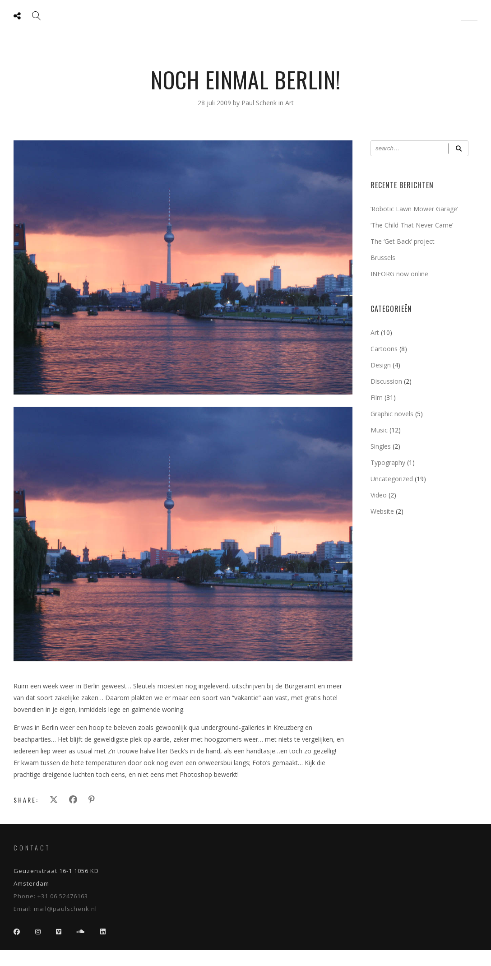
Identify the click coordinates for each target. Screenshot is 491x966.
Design (381, 365)
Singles (381, 446)
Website (382, 511)
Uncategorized (392, 478)
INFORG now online (399, 273)
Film (377, 397)
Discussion (386, 381)
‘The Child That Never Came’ (412, 225)
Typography (388, 462)
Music (379, 430)
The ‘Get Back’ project (403, 241)
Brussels (383, 257)
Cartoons (384, 348)
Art (289, 102)
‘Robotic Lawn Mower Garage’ (414, 208)
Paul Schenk (243, 16)
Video (379, 495)
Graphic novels (392, 413)
